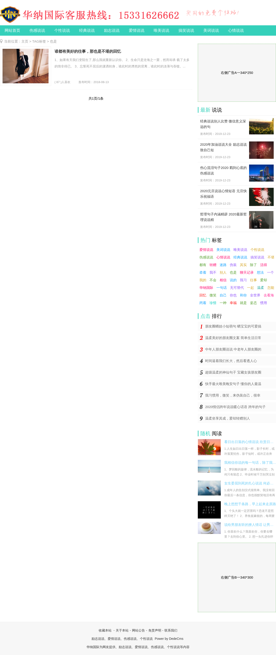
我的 (202, 280)
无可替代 (237, 288)
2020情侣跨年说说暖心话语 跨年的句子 (235, 407)
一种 (223, 303)
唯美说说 (161, 30)
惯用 (263, 303)
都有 (202, 265)
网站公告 (138, 630)
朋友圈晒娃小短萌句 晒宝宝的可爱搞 (233, 326)
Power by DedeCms (169, 639)
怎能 (270, 288)
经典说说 (87, 30)
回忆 (202, 295)
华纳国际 (206, 288)
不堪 (270, 257)
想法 (260, 272)
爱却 (263, 280)
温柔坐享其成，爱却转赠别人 (227, 418)
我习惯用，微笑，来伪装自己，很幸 (232, 395)
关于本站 (122, 630)
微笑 (213, 295)
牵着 (202, 272)
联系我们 (170, 630)
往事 (253, 280)
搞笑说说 (186, 30)
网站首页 (12, 30)
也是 (233, 272)
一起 (250, 288)
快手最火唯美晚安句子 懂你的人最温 (233, 384)
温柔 (260, 288)
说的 (233, 280)
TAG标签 (39, 41)
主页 (24, 41)
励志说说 (112, 30)
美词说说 (211, 30)
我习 (243, 280)
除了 (253, 265)
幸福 (233, 303)
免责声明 (154, 630)
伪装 (233, 265)
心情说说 (236, 30)
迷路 (223, 265)
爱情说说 (136, 30)
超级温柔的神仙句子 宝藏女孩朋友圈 (233, 372)
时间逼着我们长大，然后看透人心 (231, 361)
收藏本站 (105, 630)
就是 (243, 303)
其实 (243, 265)
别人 (223, 272)
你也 (233, 295)
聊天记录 (247, 272)
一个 (270, 272)
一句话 (221, 288)
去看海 (269, 295)
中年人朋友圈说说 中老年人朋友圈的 (233, 349)
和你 (243, 295)
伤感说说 (37, 30)
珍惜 (213, 303)
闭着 (202, 303)
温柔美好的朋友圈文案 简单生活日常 (233, 338)
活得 (263, 265)
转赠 (213, 265)
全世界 (255, 295)
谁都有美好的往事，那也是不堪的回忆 (88, 51)
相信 (223, 280)
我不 (213, 272)
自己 (223, 295)
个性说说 (62, 30)
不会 (213, 280)
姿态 (253, 303)
